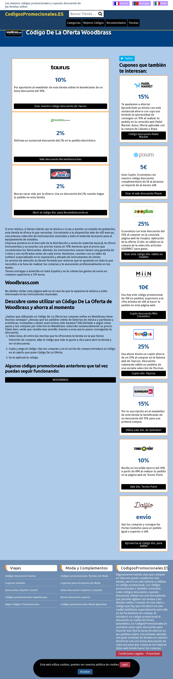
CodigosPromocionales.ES (34, 14)
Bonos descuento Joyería (75, 597)
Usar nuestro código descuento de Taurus (60, 106)
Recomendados (116, 22)
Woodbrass (60, 379)
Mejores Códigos (93, 22)
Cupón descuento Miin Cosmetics (143, 315)
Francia (121, 3)
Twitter (127, 58)
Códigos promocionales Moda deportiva (83, 604)
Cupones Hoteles (15, 583)
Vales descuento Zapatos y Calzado (81, 590)
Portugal (141, 3)
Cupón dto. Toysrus (143, 373)
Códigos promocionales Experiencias (26, 597)
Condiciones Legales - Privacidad (139, 653)
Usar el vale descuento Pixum (143, 193)
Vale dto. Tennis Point (143, 486)
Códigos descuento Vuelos (20, 575)
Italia (160, 3)
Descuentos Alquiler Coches (21, 590)
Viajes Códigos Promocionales (22, 604)
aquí (125, 664)
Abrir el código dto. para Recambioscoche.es (60, 212)
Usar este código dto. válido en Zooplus (143, 255)
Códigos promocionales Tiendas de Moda (84, 575)
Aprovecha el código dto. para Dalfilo (143, 544)
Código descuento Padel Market (143, 135)
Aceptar (85, 671)
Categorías (74, 22)
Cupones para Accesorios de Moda (80, 583)
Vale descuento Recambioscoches (61, 159)
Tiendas (134, 22)
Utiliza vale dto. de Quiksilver (144, 430)
